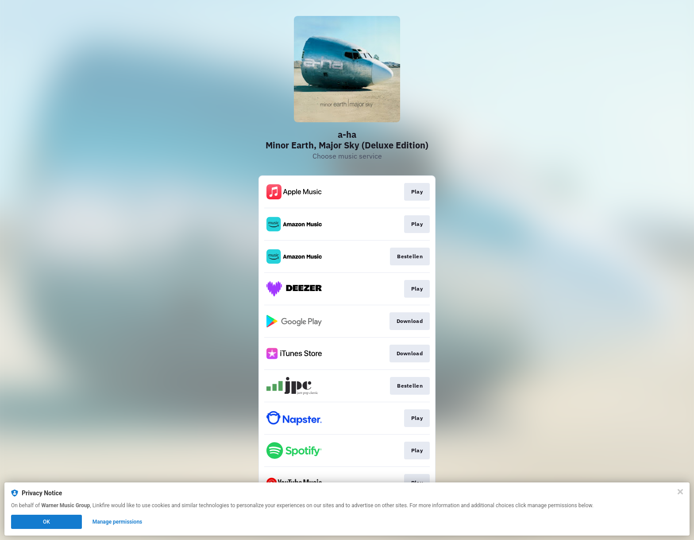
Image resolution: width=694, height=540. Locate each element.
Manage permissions (118, 522)
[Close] (680, 492)
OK (46, 522)
